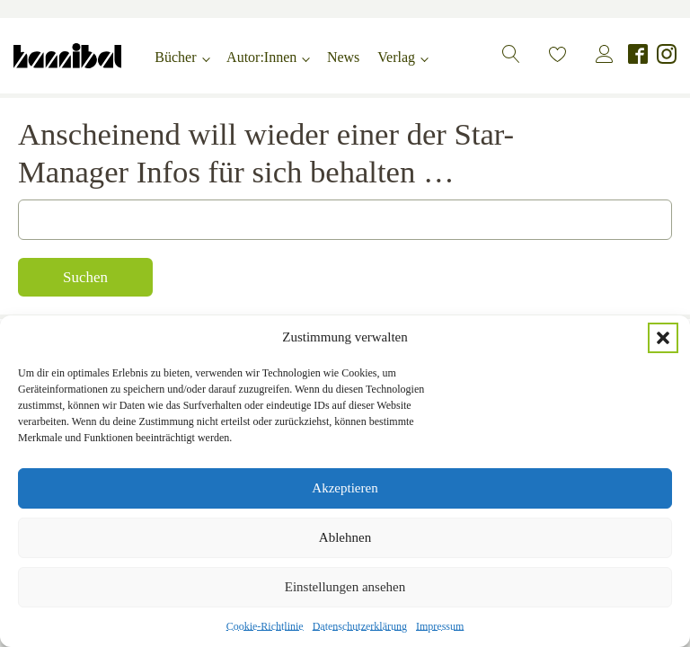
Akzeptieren (344, 488)
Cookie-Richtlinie (265, 626)
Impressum (440, 626)
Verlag (396, 57)
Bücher (175, 57)
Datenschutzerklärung (360, 626)
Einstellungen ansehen (345, 587)
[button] (663, 338)
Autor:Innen (261, 57)
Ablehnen (345, 537)
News (343, 57)
